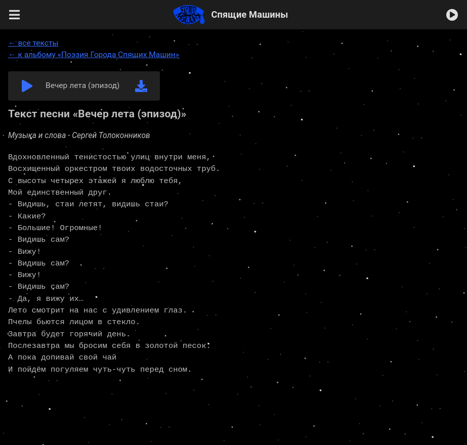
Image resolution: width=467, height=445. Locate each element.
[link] (141, 86)
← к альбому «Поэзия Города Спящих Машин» (93, 54)
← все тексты (33, 43)
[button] (14, 14)
